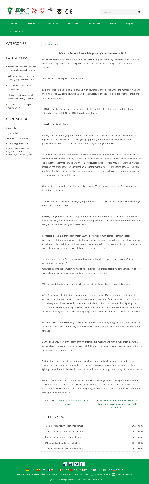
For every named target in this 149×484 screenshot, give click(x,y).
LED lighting (50, 124)
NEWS (113, 23)
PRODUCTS (33, 23)
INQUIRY (130, 23)
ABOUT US (73, 23)
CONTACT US (17, 32)
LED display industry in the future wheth (63, 448)
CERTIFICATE (93, 23)
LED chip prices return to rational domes (63, 425)
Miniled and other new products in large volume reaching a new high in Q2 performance (118, 403)
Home (14, 23)
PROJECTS (53, 23)
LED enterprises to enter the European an (63, 431)
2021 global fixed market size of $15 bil (62, 443)
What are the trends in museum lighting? (63, 437)
